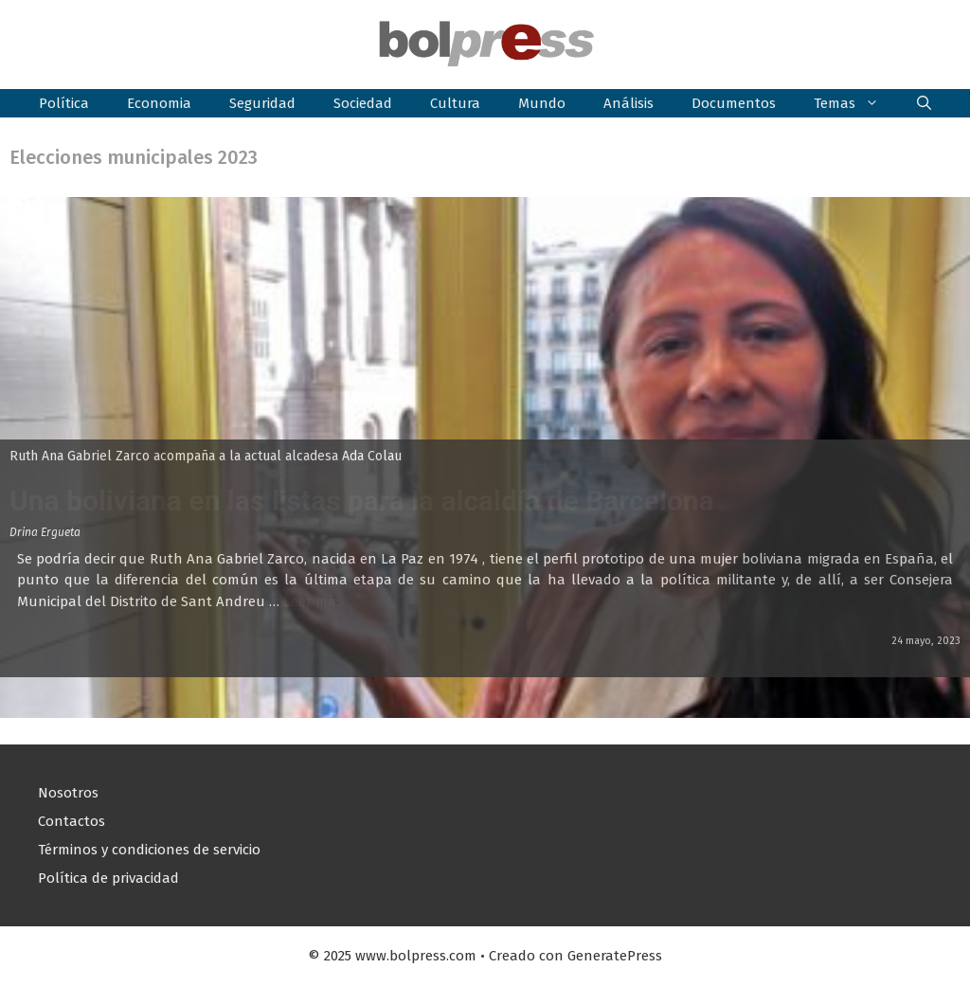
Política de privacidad (108, 878)
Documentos (734, 103)
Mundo (542, 103)
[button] (924, 103)
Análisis (628, 103)
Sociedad (362, 103)
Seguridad (262, 103)
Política (64, 103)
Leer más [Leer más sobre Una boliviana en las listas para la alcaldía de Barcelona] (313, 601)
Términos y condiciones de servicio (149, 849)
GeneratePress (614, 955)
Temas (856, 103)
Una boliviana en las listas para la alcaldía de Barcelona (361, 500)
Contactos (71, 821)
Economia (159, 103)
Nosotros (68, 792)
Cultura (455, 103)
